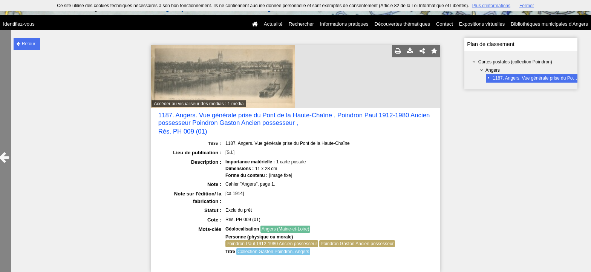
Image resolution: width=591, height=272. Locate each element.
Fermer (526, 5)
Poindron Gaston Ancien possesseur (356, 243)
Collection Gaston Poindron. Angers (273, 251)
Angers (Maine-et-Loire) (285, 229)
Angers (492, 70)
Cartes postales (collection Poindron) (515, 62)
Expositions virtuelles (482, 24)
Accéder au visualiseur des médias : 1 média (198, 103)
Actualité (273, 24)
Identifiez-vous (19, 24)
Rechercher (301, 24)
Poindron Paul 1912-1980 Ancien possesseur (272, 243)
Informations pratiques (344, 24)
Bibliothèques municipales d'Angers (549, 24)
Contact (444, 24)
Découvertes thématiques (402, 24)
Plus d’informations (491, 5)
